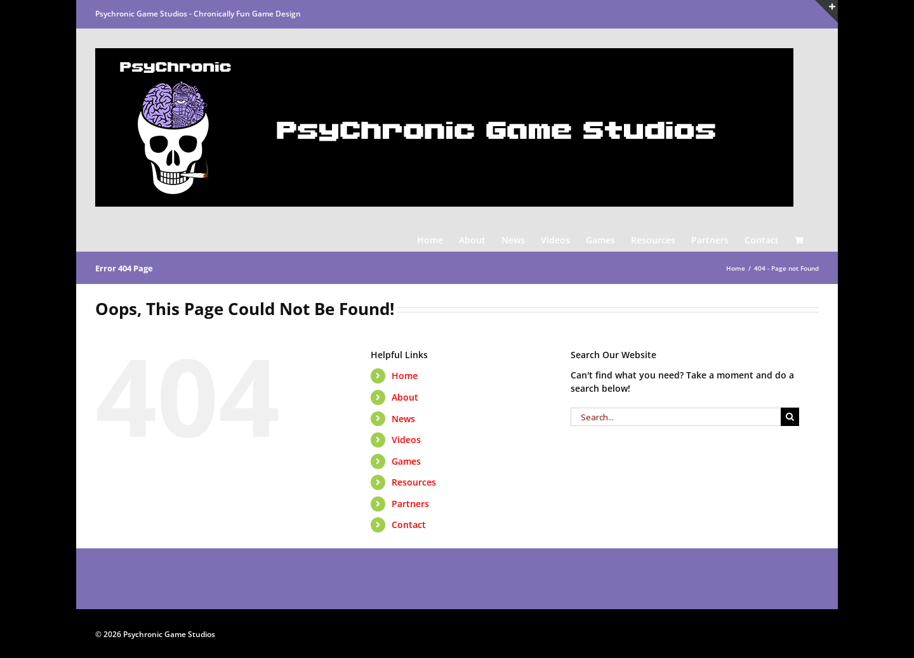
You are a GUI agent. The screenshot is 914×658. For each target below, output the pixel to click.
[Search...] (676, 417)
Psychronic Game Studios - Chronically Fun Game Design (198, 13)
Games (406, 461)
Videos (406, 440)
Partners (410, 504)
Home (405, 376)
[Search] (790, 417)
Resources (414, 482)
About (405, 397)
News (403, 419)
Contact (409, 525)
